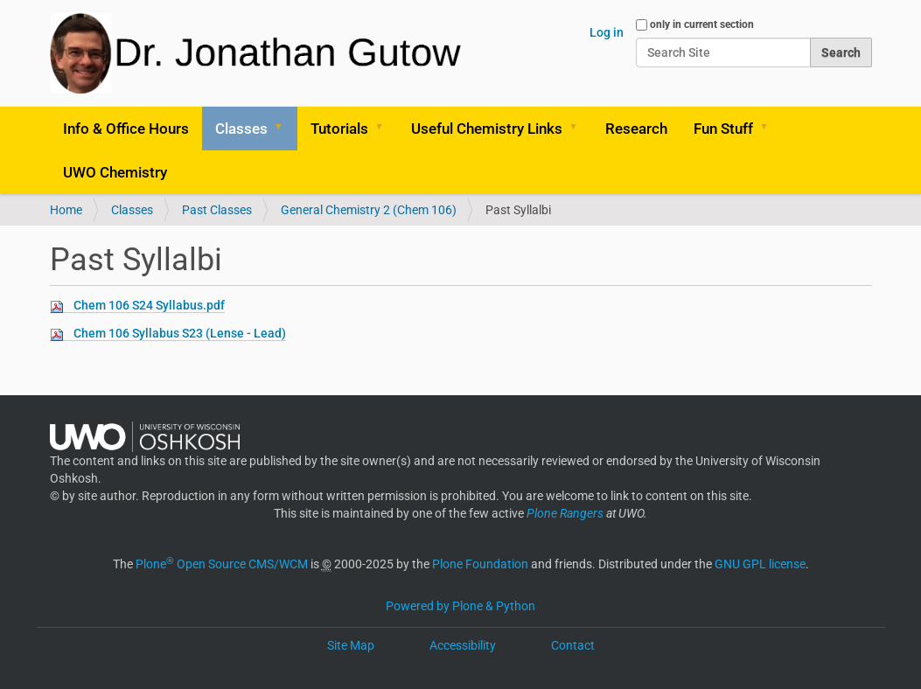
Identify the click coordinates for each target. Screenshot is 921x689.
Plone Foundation (480, 564)
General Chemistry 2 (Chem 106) (369, 210)
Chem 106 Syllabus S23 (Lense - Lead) (179, 333)
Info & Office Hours (126, 128)
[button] (285, 128)
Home (66, 210)
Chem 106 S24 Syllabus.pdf (149, 305)
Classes (241, 128)
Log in (607, 32)
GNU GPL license (760, 564)
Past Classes (217, 210)
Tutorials (339, 128)
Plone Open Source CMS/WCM (222, 564)
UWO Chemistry (115, 172)
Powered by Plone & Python (460, 606)
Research (636, 128)
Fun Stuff (723, 128)
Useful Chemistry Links (486, 128)
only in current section (702, 24)
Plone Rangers (565, 513)
